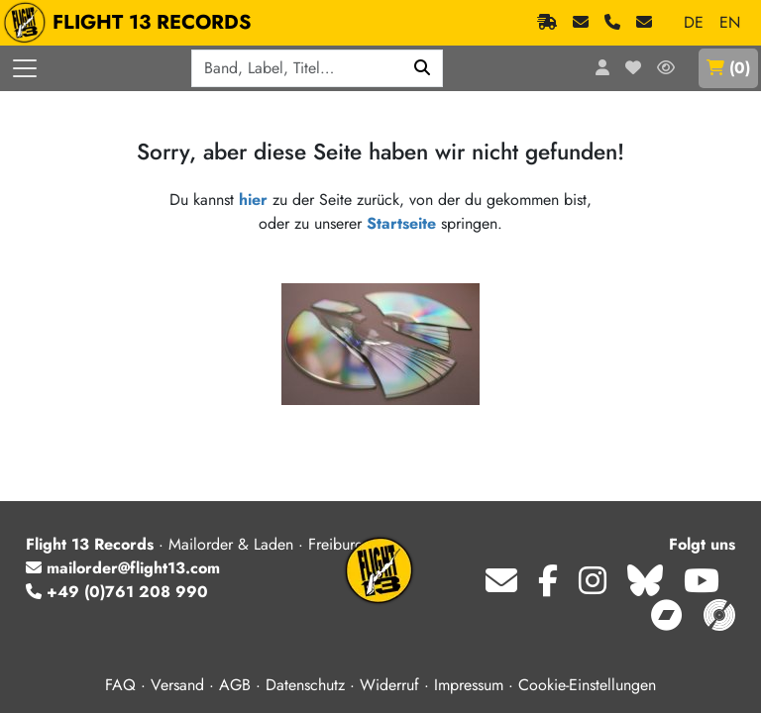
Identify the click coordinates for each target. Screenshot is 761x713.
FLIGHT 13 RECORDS (132, 23)
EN (729, 22)
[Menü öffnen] (25, 68)
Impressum (468, 684)
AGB (235, 684)
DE (694, 22)
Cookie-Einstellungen (587, 684)
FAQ (120, 684)
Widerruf (389, 684)
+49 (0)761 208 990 (117, 591)
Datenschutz (305, 684)
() (728, 67)
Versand (177, 684)
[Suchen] (422, 68)
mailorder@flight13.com (123, 568)
